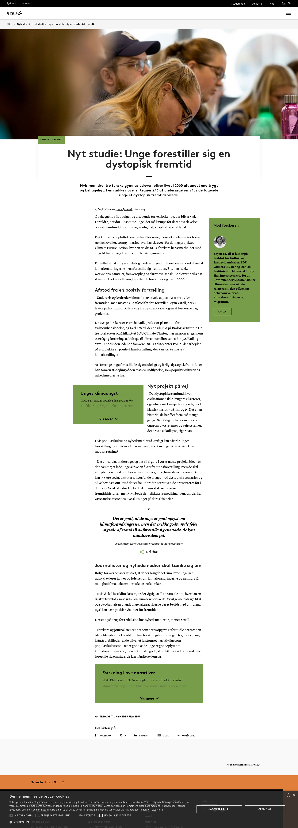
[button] (11, 815)
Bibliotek (118, 13)
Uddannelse (40, 13)
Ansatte (257, 3)
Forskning (61, 13)
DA (284, 3)
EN (289, 3)
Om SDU (135, 13)
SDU (9, 24)
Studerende (238, 3)
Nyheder (79, 13)
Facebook (103, 716)
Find (271, 3)
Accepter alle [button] (219, 809)
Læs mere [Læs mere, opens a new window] (157, 809)
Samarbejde (98, 13)
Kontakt (222, 290)
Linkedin (141, 716)
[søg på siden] (249, 13)
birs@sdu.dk (124, 190)
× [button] (293, 795)
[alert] (149, 809)
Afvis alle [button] (265, 809)
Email (163, 716)
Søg (276, 13)
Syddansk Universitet (19, 3)
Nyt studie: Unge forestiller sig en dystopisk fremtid (63, 24)
